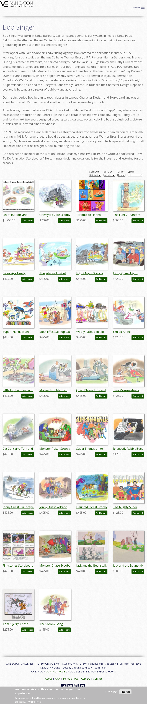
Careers (85, 678)
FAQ (57, 678)
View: (131, 172)
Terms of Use (70, 678)
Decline (112, 692)
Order (121, 171)
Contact (97, 678)
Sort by (108, 171)
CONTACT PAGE (55, 671)
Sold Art (94, 171)
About (48, 678)
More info (34, 702)
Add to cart (27, 220)
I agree (125, 691)
